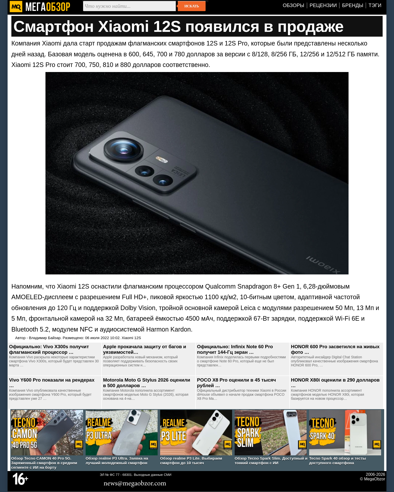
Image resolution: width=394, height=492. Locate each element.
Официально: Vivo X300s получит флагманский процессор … (49, 349)
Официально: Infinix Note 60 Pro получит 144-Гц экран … (235, 349)
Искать (191, 6)
